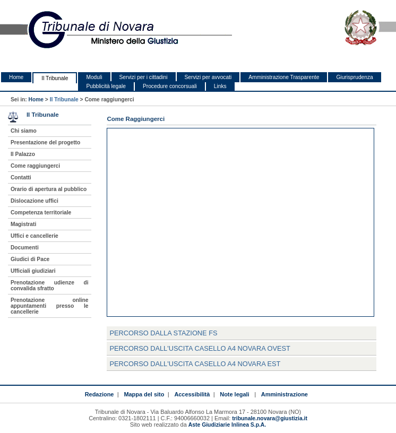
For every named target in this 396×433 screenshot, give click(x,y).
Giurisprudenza (354, 77)
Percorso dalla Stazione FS (163, 333)
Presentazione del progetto (45, 142)
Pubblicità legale (106, 86)
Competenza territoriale (41, 212)
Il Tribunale (54, 78)
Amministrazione (284, 394)
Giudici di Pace (30, 259)
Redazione (99, 394)
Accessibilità (192, 394)
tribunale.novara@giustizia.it (269, 418)
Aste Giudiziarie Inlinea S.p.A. (227, 425)
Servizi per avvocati (208, 77)
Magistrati (23, 224)
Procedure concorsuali (170, 86)
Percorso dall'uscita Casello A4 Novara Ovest (199, 348)
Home (16, 77)
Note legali (234, 394)
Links (220, 86)
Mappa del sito (144, 394)
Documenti (25, 247)
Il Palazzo (23, 154)
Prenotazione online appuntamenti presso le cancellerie (50, 306)
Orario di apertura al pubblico (49, 189)
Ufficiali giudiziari (33, 271)
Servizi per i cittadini (143, 77)
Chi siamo (24, 131)
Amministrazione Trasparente (283, 77)
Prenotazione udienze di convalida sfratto (50, 285)
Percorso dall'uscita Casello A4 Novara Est (194, 364)
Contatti (21, 177)
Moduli (94, 77)
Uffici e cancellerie (34, 236)
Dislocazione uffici (34, 201)
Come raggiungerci (35, 166)
